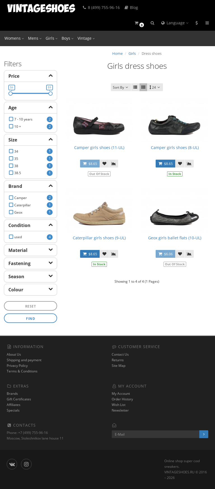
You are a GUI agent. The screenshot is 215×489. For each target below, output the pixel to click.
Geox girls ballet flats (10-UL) (174, 237)
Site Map (118, 365)
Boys (68, 38)
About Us (14, 354)
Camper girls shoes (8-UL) (175, 147)
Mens (35, 38)
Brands (12, 393)
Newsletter (120, 410)
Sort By (121, 87)
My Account (121, 393)
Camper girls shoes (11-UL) (99, 147)
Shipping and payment (24, 360)
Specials (13, 410)
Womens (14, 38)
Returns (118, 360)
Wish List (118, 404)
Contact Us (120, 354)
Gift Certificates (19, 399)
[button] (139, 23)
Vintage (86, 38)
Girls (52, 38)
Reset (30, 306)
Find (30, 318)
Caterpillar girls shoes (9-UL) (99, 237)
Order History (122, 399)
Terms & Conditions (22, 371)
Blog (131, 7)
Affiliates (13, 404)
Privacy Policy (17, 365)
